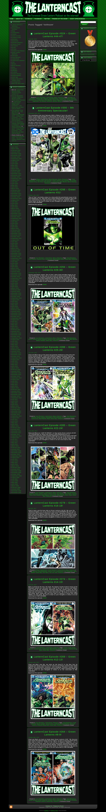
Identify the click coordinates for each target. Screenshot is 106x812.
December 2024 (16, 173)
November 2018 (16, 295)
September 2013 (17, 397)
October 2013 (16, 396)
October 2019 (16, 276)
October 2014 (16, 376)
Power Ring (56, 100)
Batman (46, 98)
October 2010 (16, 454)
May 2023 (15, 205)
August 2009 (15, 477)
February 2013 (16, 407)
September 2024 (17, 178)
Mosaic (14, 64)
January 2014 (16, 391)
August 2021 (15, 240)
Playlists (14, 69)
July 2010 (15, 459)
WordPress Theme (54, 810)
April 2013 (15, 404)
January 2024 (16, 191)
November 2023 (16, 195)
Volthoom (49, 101)
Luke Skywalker (68, 571)
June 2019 (15, 283)
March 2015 (15, 368)
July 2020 (15, 261)
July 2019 (15, 281)
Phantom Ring (73, 649)
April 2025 (15, 167)
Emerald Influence (17, 42)
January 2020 (16, 271)
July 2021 (15, 241)
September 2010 (17, 456)
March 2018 (15, 308)
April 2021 (15, 246)
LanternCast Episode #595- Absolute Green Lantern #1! (18, 92)
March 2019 (15, 288)
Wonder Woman (57, 101)
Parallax (74, 800)
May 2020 (15, 265)
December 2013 (16, 392)
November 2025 (16, 155)
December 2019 (16, 273)
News (13, 67)
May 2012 (15, 422)
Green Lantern (56, 180)
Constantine (62, 98)
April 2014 (15, 386)
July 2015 (15, 361)
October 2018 (16, 296)
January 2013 (16, 409)
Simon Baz (63, 100)
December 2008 (16, 490)
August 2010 (15, 457)
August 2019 (15, 280)
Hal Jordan (73, 180)
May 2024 (15, 185)
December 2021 (16, 233)
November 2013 (16, 394)
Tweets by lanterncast (87, 54)
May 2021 (15, 245)
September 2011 (17, 436)
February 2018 (16, 309)
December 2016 (16, 333)
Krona (72, 417)
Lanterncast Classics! (18, 60)
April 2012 (15, 424)
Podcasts (14, 70)
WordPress (46, 810)
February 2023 (16, 210)
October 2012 (16, 414)
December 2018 (16, 293)
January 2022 (16, 231)
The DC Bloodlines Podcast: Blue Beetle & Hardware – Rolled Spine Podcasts (18, 124)
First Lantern (32, 259)
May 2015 (15, 364)
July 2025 (15, 162)
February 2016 (16, 349)
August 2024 (15, 180)
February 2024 (16, 190)
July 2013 (15, 399)
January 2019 (16, 291)
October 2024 (16, 177)
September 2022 (17, 218)
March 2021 (15, 248)
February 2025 (16, 170)
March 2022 (15, 228)
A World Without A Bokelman (17, 25)
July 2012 (15, 419)
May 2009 (15, 482)
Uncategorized (16, 82)
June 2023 (15, 203)
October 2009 (16, 474)
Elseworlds (15, 41)
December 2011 (16, 431)
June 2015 (15, 363)
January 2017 (16, 331)
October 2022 (16, 216)
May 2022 (15, 225)
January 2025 (16, 172)
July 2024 (15, 182)
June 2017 (15, 323)
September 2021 (17, 238)
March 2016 (15, 348)
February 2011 (16, 447)
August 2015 (15, 359)
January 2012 (16, 429)
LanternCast (15, 59)
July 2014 (15, 381)
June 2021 (15, 243)
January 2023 (16, 211)
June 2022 (15, 223)
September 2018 (17, 298)
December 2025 (16, 153)
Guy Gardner (65, 180)
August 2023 (15, 200)
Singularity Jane (72, 100)
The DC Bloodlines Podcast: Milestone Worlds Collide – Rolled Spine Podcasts (18, 98)
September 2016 (17, 338)
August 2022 (15, 220)
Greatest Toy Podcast (18, 50)
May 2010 (15, 462)
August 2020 (15, 260)
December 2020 (16, 253)
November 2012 (16, 412)
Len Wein (66, 339)
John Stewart (47, 181)
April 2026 (15, 147)
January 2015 (16, 371)
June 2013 (15, 401)
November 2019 (16, 275)
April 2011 (15, 444)
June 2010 (15, 461)
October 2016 (16, 336)
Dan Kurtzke (48, 180)
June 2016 (15, 343)
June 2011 (15, 441)
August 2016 (15, 339)
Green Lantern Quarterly (16, 53)
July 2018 (15, 301)
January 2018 (16, 311)
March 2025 (15, 168)
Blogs (13, 31)
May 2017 (15, 324)
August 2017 (15, 319)
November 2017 (16, 314)
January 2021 (16, 251)
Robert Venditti (40, 340)
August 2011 (15, 437)
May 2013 (15, 402)
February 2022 (16, 230)
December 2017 (16, 313)
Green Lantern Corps (50, 493)
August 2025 (15, 160)
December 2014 (16, 373)
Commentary (15, 32)
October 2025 (16, 157)
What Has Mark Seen (18, 83)
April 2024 (15, 187)
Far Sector (15, 45)
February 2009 (16, 487)
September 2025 (17, 158)
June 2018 (15, 303)
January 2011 (16, 449)
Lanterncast (40, 100)
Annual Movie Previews (16, 28)
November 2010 (16, 452)
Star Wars (46, 572)
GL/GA (14, 47)
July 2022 (15, 221)
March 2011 (15, 446)
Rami (62, 259)
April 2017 (15, 326)
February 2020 (16, 270)
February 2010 (16, 467)
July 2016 (15, 341)
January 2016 (16, 351)
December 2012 (16, 411)
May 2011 (15, 442)
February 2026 (16, 150)
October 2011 (16, 434)
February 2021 (16, 250)
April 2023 (15, 206)
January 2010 (16, 469)
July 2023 (15, 201)
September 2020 (17, 258)
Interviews (15, 55)
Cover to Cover (16, 35)
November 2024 (16, 175)
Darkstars (15, 39)
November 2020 (16, 255)
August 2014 (15, 379)
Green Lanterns (71, 98)
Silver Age (15, 77)
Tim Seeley (42, 101)
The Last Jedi (53, 572)
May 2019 (15, 285)
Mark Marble (48, 100)
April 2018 (15, 306)
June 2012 (15, 421)
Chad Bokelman (53, 98)
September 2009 (17, 476)
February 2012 (16, 427)
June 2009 (15, 480)
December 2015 (16, 353)
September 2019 (17, 278)
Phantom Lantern (63, 649)
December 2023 (16, 193)
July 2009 (15, 479)
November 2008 (16, 492)
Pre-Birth (14, 72)
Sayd (70, 495)
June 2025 (15, 163)
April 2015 (15, 366)
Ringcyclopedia (16, 75)
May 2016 (15, 344)
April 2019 (15, 286)
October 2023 (16, 197)
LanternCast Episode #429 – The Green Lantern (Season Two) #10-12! (18, 138)
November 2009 (16, 472)
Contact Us (49, 806)
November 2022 (16, 215)
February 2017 (16, 329)
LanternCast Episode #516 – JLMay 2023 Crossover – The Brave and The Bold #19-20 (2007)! (18, 105)
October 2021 (16, 236)
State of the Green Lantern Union (17, 79)
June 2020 (15, 263)
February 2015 (16, 369)
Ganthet (33, 417)
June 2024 (15, 183)
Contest (14, 34)
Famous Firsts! (16, 44)
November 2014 (16, 374)
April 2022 (15, 226)
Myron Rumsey (72, 181)
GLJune (14, 49)
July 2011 (15, 439)
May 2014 (15, 384)
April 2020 (15, 266)
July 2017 (15, 321)
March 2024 (15, 188)
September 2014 (17, 378)
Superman (36, 101)
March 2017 (15, 328)
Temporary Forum (58, 806)
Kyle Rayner (45, 495)
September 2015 (17, 358)
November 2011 (16, 432)
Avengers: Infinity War (36, 98)
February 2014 (16, 389)
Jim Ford (40, 181)
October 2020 (16, 256)
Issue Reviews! (16, 57)
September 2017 (17, 318)
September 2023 (17, 198)
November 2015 (16, 354)
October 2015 (16, 356)
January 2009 (16, 489)
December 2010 (16, 451)
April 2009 (15, 484)
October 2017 (16, 316)
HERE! (45, 49)
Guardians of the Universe (53, 417)
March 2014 (15, 388)
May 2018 (15, 304)
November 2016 (16, 334)
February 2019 (16, 289)
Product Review (16, 73)
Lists (13, 62)
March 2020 (15, 268)
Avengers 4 (71, 97)
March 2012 (15, 426)
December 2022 (16, 213)
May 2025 (15, 165)
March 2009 (15, 486)
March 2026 (15, 148)
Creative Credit (16, 37)
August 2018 (15, 299)
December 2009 (16, 471)
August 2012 (15, 417)
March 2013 (15, 406)
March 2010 (15, 466)
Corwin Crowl (40, 180)
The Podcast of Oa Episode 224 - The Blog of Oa (17, 112)
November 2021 (16, 235)
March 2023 (15, 208)
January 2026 (16, 152)
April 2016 (15, 346)
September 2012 (17, 416)
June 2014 (15, 382)
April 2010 (15, 464)
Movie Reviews (16, 65)
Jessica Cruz (32, 100)
